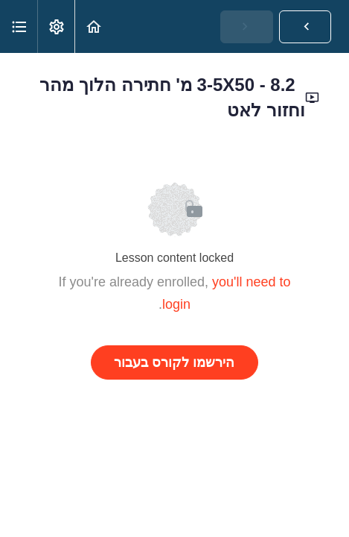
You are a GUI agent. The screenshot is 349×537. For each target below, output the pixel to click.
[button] (93, 26)
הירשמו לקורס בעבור (174, 362)
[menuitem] (55, 26)
